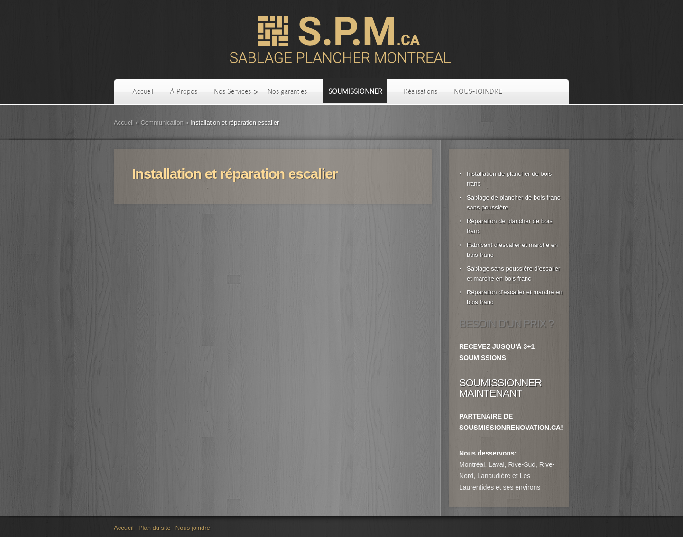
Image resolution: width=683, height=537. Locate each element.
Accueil (142, 91)
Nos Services (232, 91)
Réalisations (420, 91)
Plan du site (154, 527)
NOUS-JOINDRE (478, 91)
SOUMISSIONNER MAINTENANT (500, 388)
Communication (161, 122)
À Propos (183, 91)
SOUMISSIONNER (355, 91)
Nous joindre (192, 527)
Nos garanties (287, 91)
